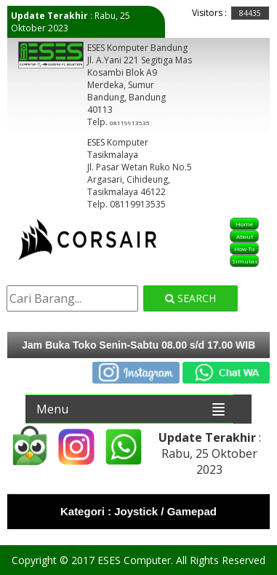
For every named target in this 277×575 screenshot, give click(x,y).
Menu (52, 409)
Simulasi (245, 261)
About (244, 236)
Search (190, 298)
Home (244, 224)
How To (244, 249)
